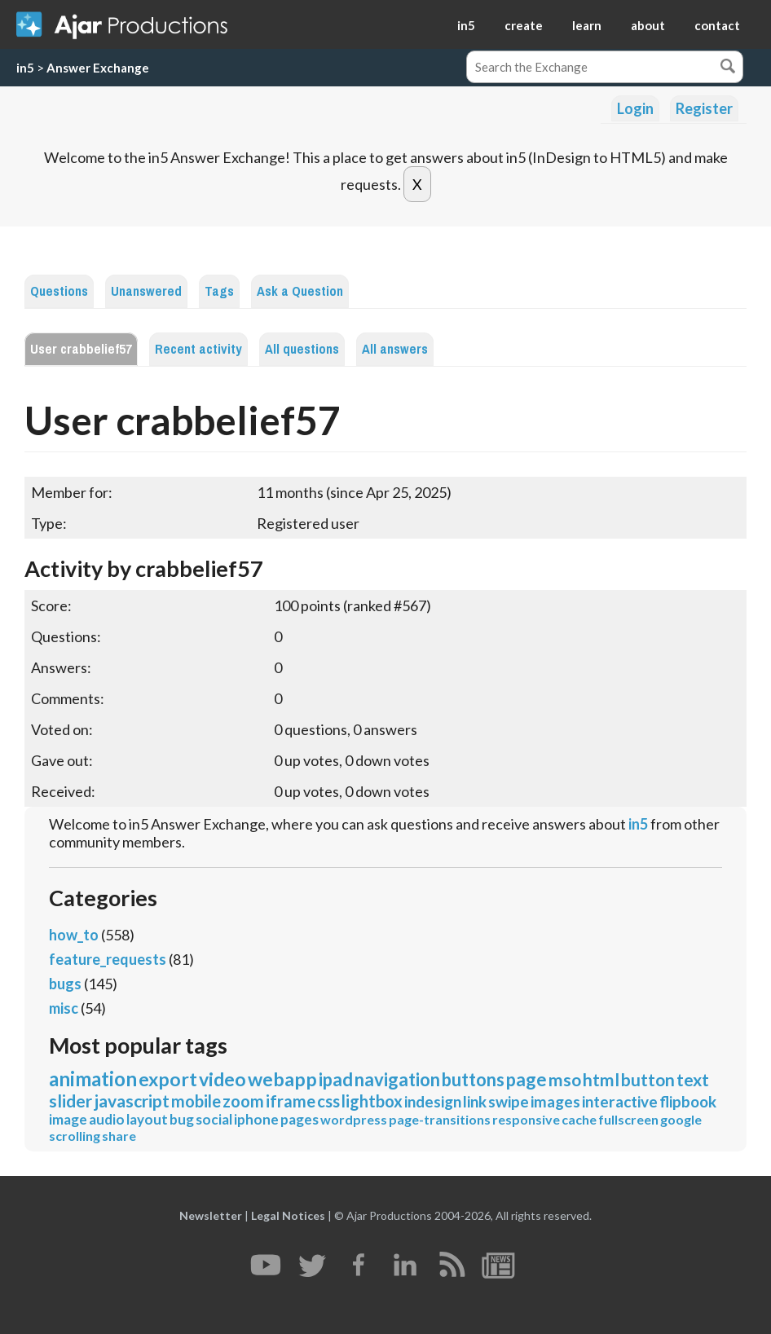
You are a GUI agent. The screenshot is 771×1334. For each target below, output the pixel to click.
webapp (282, 1079)
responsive (526, 1119)
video (222, 1079)
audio (107, 1119)
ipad (336, 1079)
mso (565, 1079)
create (523, 25)
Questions (59, 291)
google (681, 1119)
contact (717, 25)
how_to (74, 935)
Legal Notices (288, 1215)
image (68, 1119)
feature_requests (107, 959)
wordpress (353, 1119)
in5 (466, 25)
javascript (132, 1100)
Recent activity (198, 349)
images (555, 1101)
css (328, 1101)
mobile (196, 1101)
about (648, 25)
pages (299, 1119)
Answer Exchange (97, 67)
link (475, 1101)
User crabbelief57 (81, 349)
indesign (432, 1101)
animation (93, 1078)
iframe (290, 1101)
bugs (65, 984)
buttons (473, 1079)
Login (635, 108)
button (648, 1079)
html (601, 1079)
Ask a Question (300, 291)
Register (704, 108)
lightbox (372, 1101)
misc (63, 1008)
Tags (219, 291)
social (214, 1119)
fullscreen (628, 1119)
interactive (620, 1101)
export (168, 1079)
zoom (243, 1101)
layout (147, 1119)
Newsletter (210, 1215)
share (119, 1135)
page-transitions (440, 1119)
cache (579, 1119)
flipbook (687, 1101)
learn (586, 25)
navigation (397, 1079)
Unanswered (146, 291)
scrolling (74, 1135)
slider (70, 1100)
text (692, 1079)
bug (182, 1119)
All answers (395, 349)
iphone (256, 1119)
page (526, 1079)
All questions (302, 349)
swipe (508, 1101)
